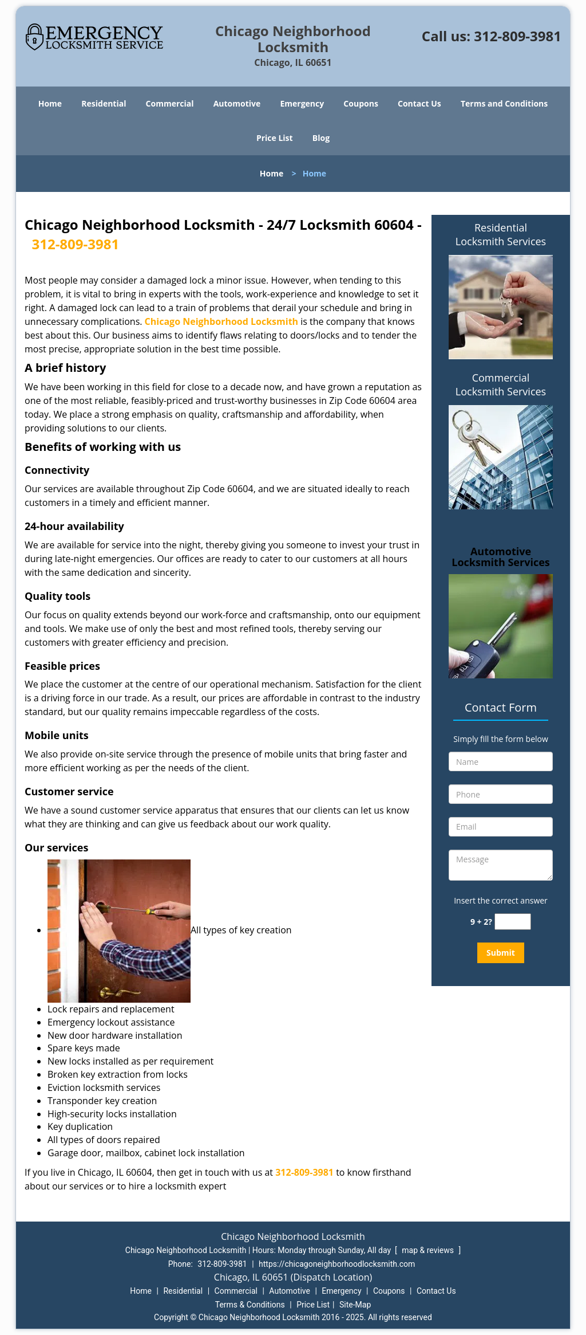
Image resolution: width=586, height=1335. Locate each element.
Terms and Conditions (504, 103)
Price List (274, 137)
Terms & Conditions (250, 1304)
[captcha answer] (512, 921)
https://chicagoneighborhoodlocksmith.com (337, 1264)
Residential (103, 103)
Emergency (302, 103)
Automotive (237, 103)
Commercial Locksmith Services (501, 384)
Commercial (170, 103)
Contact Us (419, 103)
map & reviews (429, 1250)
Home (50, 103)
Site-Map (355, 1304)
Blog (321, 137)
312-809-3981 (517, 35)
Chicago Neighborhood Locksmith (222, 321)
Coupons (360, 103)
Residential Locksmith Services (501, 234)
